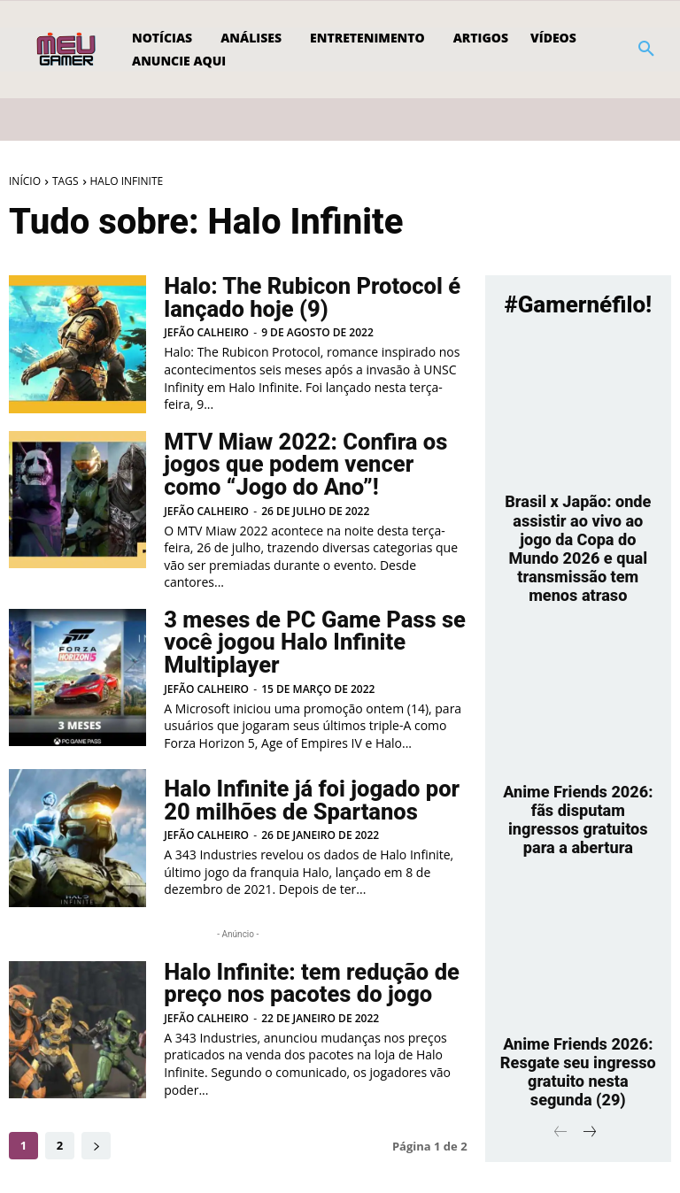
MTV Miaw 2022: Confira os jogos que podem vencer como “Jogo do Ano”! (310, 462)
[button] (646, 49)
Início (25, 181)
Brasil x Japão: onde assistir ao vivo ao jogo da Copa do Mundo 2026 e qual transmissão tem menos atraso (577, 532)
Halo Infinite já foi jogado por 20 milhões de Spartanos (303, 792)
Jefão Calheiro (206, 331)
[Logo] (67, 49)
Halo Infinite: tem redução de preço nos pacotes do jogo (302, 974)
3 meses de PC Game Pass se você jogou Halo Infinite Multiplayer (305, 636)
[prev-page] (561, 1064)
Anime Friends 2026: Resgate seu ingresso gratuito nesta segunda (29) (578, 1008)
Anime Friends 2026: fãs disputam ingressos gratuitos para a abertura (578, 774)
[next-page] (96, 1137)
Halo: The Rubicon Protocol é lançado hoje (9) (303, 298)
